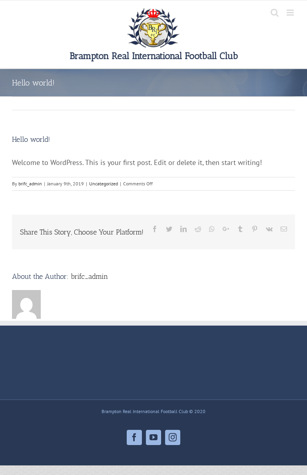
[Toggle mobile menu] (291, 12)
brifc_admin (30, 184)
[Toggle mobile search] (275, 12)
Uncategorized (103, 184)
